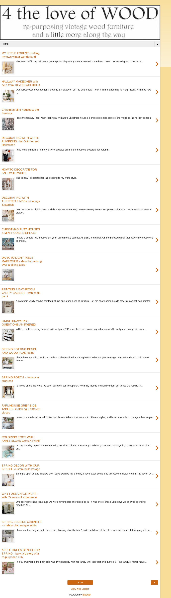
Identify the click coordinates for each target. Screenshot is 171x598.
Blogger (86, 594)
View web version (80, 589)
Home (80, 582)
